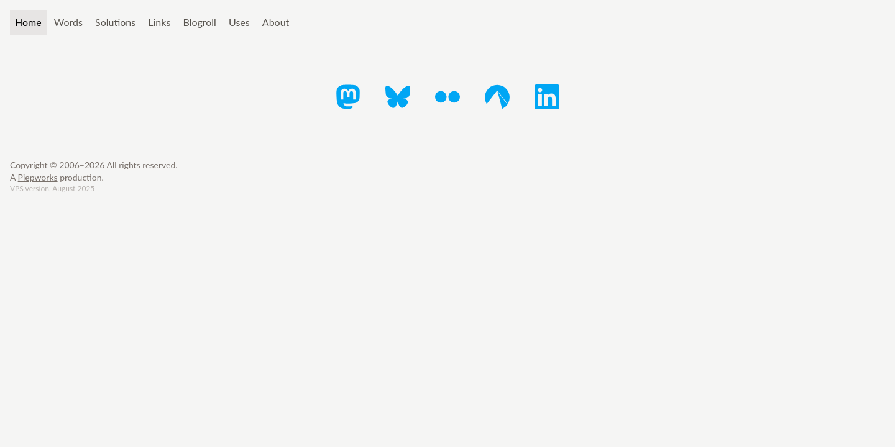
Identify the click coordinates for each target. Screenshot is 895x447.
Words (68, 22)
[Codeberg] (497, 96)
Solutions (115, 22)
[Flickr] (447, 96)
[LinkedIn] (547, 96)
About (276, 22)
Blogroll (199, 22)
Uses (239, 22)
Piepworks (38, 177)
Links (159, 22)
